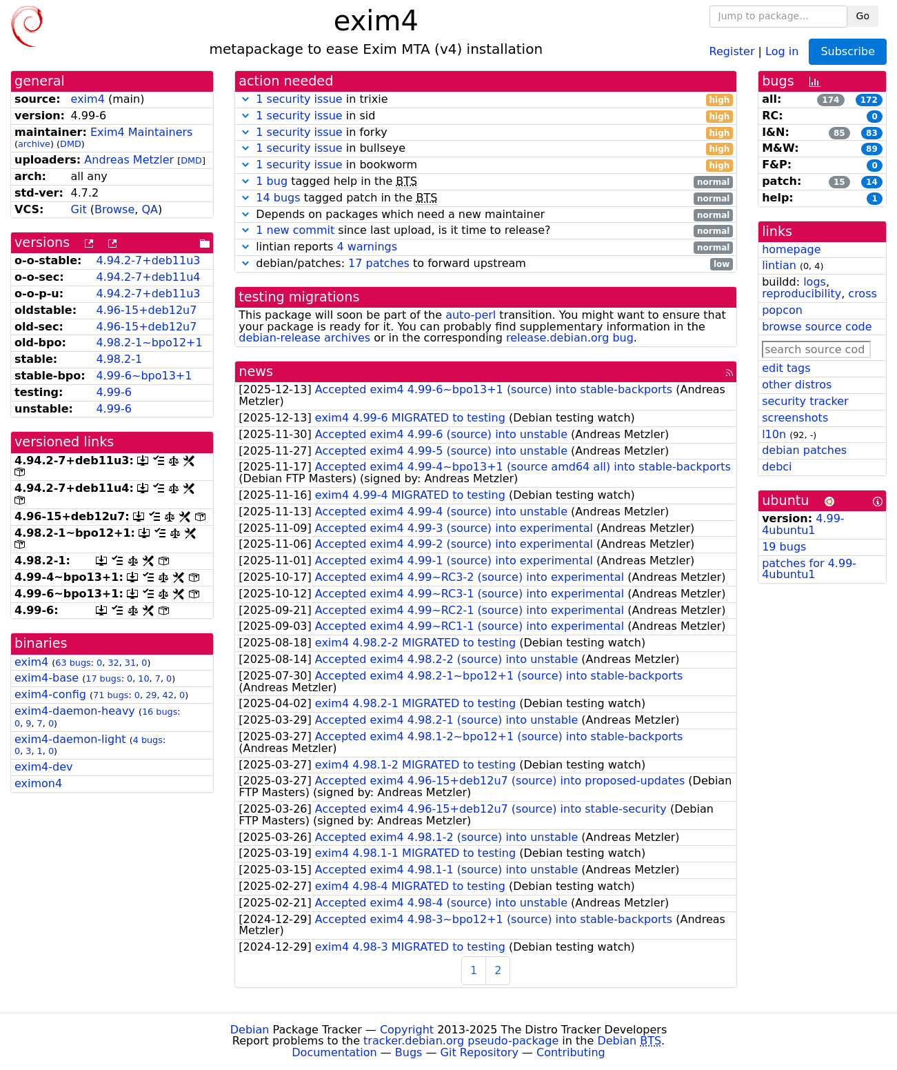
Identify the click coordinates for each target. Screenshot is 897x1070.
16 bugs (159, 711)
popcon (782, 310)
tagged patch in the (486, 198)
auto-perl (470, 314)
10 (143, 678)
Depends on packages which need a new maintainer (486, 215)
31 (130, 662)
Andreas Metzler (129, 159)
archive (34, 144)
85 (839, 133)
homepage (791, 249)
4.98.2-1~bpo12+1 (149, 342)
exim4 (88, 99)
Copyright (407, 1029)
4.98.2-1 (119, 359)
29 (151, 695)
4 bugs (148, 740)
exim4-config (50, 694)
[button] (245, 99)
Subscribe (847, 51)
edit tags (786, 368)
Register (732, 50)
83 (872, 133)
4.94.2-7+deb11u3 (148, 260)
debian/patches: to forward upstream (486, 264)
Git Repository (479, 1052)
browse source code (816, 326)
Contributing (570, 1052)
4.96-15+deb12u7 (146, 310)
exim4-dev (43, 766)
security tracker (805, 401)
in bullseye (486, 149)
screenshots (795, 417)
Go (862, 15)
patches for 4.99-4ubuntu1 (809, 569)
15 (839, 182)
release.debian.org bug (570, 337)
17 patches (379, 263)
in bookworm (486, 165)
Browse (114, 209)
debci (777, 466)
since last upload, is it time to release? (486, 231)
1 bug (272, 181)
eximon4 (38, 783)
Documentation (334, 1052)
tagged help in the (486, 182)
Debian (250, 1029)
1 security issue (299, 99)
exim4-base (46, 677)
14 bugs (278, 197)
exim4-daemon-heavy (74, 710)
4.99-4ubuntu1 (803, 524)
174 (830, 100)
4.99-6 (114, 392)
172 (869, 100)
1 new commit (295, 230)
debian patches (804, 450)
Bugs (409, 1052)
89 (872, 149)
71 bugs (110, 695)
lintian (779, 265)
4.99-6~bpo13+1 (144, 375)
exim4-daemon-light (70, 739)
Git (79, 209)
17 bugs (103, 678)
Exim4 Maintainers (141, 132)
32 (113, 662)
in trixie (486, 100)
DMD (70, 144)
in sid (486, 116)
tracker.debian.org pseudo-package (460, 1040)
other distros (797, 384)
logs (814, 281)
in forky (486, 133)
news (256, 371)
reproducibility (801, 293)
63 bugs (72, 662)
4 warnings (366, 246)
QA (149, 209)
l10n (774, 434)
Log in (781, 50)
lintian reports (486, 247)
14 (872, 182)
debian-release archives (304, 337)
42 (168, 695)
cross (862, 293)
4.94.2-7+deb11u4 (148, 277)
